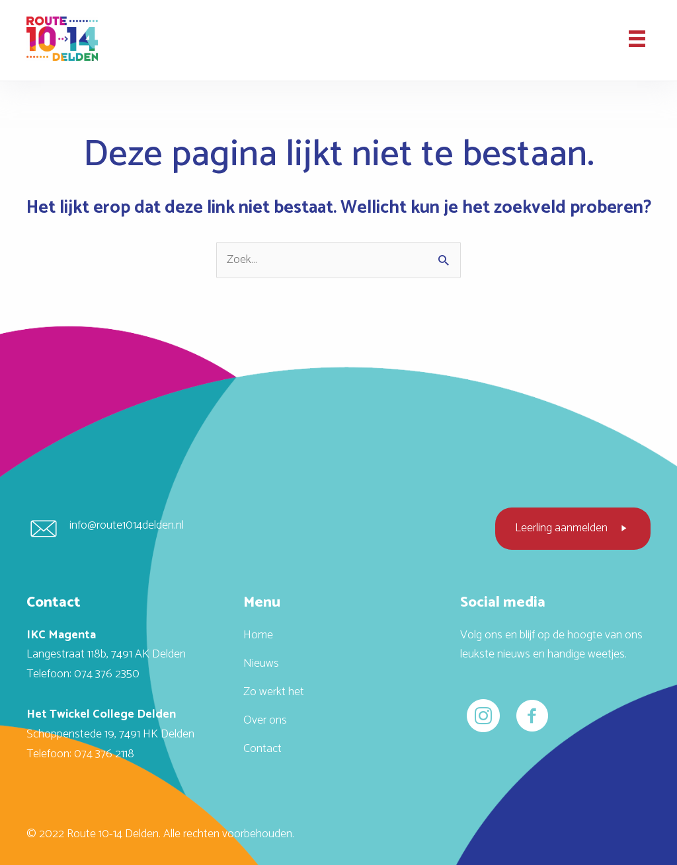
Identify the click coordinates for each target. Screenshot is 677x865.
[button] (573, 529)
